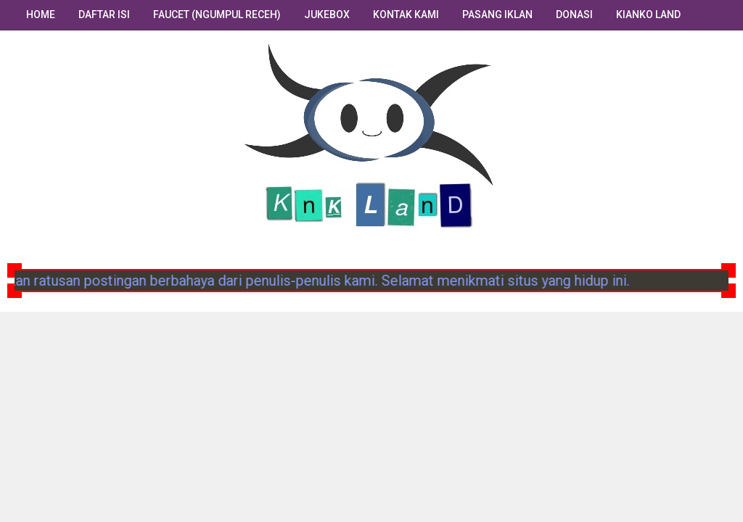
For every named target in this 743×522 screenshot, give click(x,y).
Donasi (574, 14)
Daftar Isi (104, 14)
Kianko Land (648, 14)
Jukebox (327, 14)
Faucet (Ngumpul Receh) (217, 14)
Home (40, 14)
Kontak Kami (406, 14)
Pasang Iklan (497, 14)
